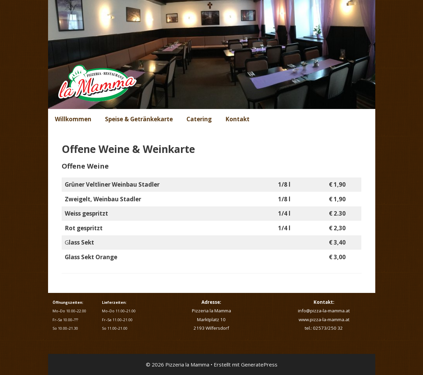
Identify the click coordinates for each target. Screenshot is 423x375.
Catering (199, 119)
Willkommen (73, 119)
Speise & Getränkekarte (139, 119)
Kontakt (237, 119)
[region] (211, 54)
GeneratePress (259, 364)
